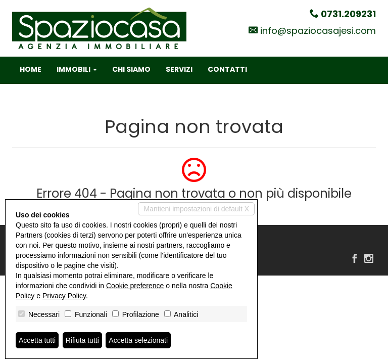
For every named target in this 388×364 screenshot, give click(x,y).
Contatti (227, 69)
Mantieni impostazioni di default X (196, 209)
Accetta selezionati (138, 340)
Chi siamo (131, 69)
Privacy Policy (64, 296)
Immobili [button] (77, 69)
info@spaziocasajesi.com (318, 30)
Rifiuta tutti (82, 340)
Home (30, 69)
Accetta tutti (37, 340)
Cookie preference (135, 286)
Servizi (179, 69)
